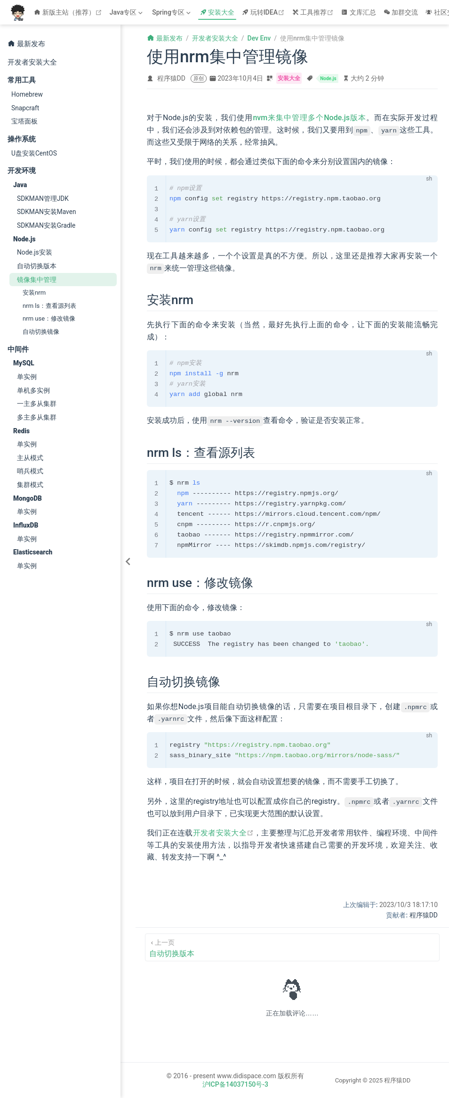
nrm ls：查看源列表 (49, 305)
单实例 (27, 376)
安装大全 (217, 12)
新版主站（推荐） (69, 12)
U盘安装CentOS (34, 153)
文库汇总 (358, 12)
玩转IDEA (264, 12)
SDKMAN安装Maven (46, 211)
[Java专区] (127, 12)
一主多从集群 (36, 403)
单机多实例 (33, 390)
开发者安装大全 (32, 62)
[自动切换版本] (292, 947)
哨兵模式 (30, 471)
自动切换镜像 (41, 331)
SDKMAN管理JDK (43, 198)
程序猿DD (171, 78)
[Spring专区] (172, 12)
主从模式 (30, 458)
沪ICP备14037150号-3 (235, 1084)
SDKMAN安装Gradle (46, 225)
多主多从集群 (36, 417)
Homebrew (27, 94)
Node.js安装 (34, 252)
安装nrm (34, 292)
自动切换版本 (36, 266)
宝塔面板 (24, 121)
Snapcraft (25, 108)
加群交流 (401, 12)
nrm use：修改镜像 (49, 318)
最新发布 (26, 43)
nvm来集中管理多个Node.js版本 (309, 117)
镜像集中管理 (36, 279)
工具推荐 (314, 12)
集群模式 (30, 484)
